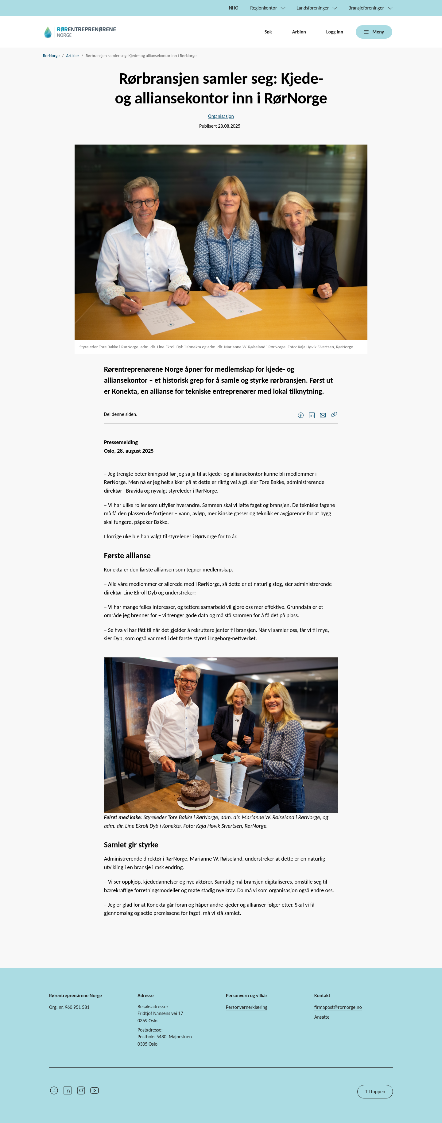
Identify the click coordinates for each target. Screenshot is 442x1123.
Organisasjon (221, 116)
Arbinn (299, 32)
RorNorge (51, 55)
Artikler (72, 55)
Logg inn (334, 32)
